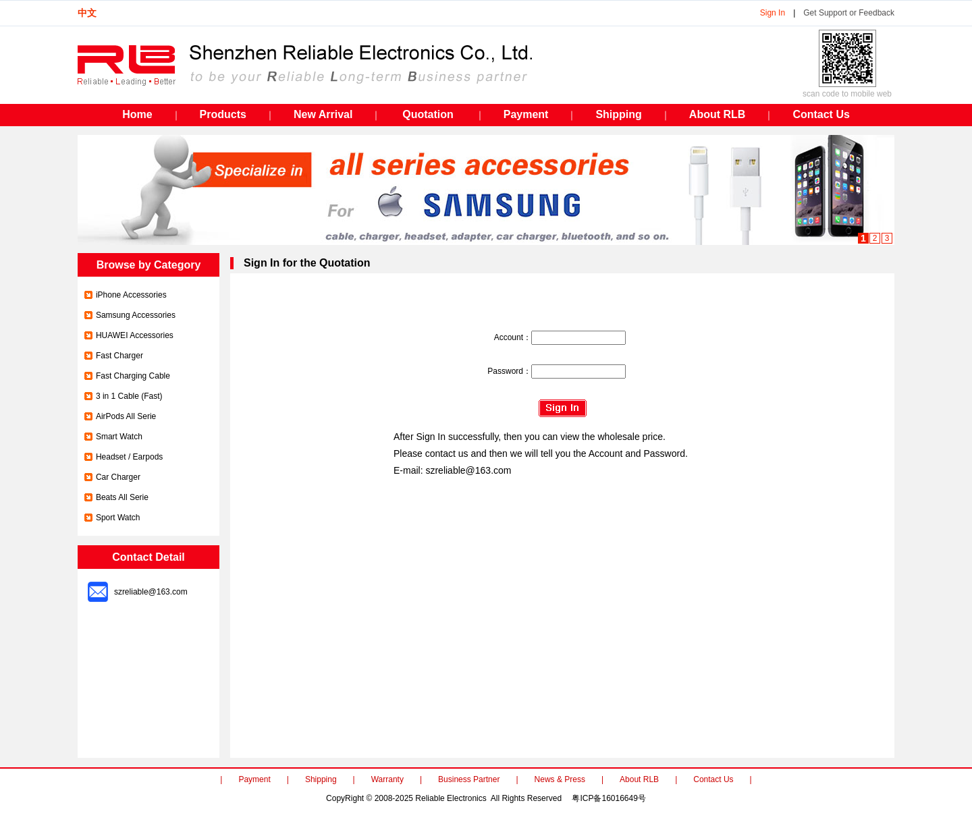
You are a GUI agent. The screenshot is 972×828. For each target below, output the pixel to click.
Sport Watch (118, 517)
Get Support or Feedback (848, 13)
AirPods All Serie (126, 416)
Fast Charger (119, 355)
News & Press (560, 779)
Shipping (321, 779)
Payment (254, 779)
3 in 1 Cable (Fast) (129, 396)
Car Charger (118, 477)
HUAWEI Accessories (134, 335)
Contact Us (713, 779)
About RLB (639, 779)
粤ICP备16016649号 (608, 798)
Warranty (387, 779)
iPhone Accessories (131, 295)
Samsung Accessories (136, 315)
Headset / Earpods (129, 457)
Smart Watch (119, 436)
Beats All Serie (122, 497)
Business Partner (469, 779)
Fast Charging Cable (133, 376)
